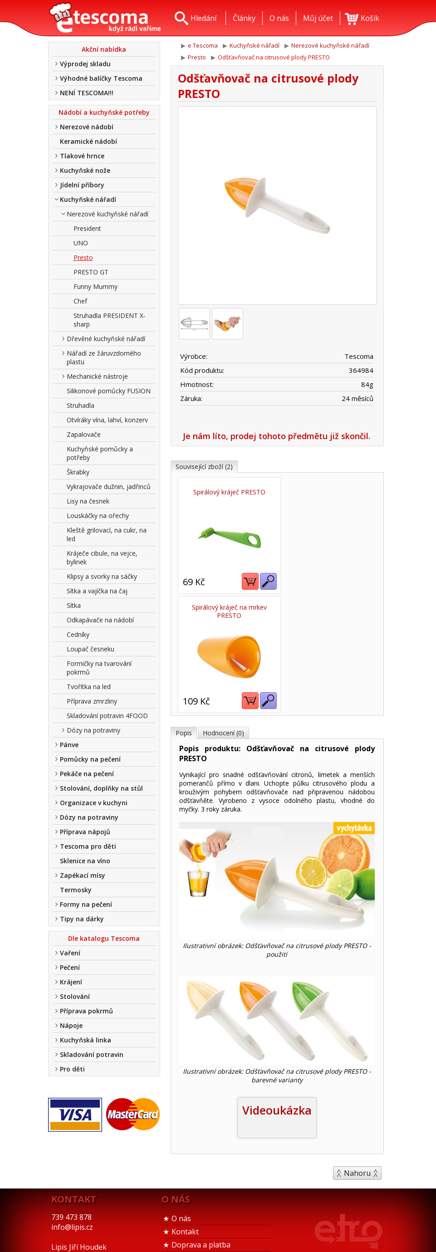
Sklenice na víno (85, 860)
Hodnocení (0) (223, 613)
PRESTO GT (90, 272)
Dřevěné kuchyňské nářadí (106, 338)
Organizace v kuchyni (93, 802)
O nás (181, 1169)
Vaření (70, 953)
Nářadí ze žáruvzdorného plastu (104, 357)
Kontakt (185, 1182)
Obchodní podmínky (205, 1208)
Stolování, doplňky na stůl (101, 788)
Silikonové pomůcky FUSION (109, 390)
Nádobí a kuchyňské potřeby (104, 112)
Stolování (75, 996)
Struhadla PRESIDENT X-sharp (109, 319)
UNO (80, 243)
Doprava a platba (200, 1195)
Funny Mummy (95, 286)
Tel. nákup (189, 1221)
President (87, 228)
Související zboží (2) (204, 466)
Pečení (70, 967)
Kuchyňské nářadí (88, 199)
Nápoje (71, 1025)
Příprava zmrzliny (92, 701)
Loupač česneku (90, 649)
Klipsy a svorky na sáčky (102, 576)
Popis (184, 613)
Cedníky (78, 634)
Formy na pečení (86, 904)
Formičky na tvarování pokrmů (99, 667)
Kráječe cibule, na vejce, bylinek (102, 557)
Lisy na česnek (88, 501)
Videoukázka (277, 990)
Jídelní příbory (82, 185)
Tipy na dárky (82, 919)
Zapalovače (84, 434)
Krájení (71, 982)
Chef (80, 301)
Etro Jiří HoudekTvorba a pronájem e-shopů (348, 1218)
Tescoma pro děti (88, 846)
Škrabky (78, 472)
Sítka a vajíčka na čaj (97, 591)
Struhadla (80, 405)
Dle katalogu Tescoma (104, 938)
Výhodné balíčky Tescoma (101, 78)
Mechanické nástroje (97, 376)
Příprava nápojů (85, 831)
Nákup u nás (193, 1234)
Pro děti (72, 1069)
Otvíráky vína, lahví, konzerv (107, 420)
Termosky (76, 889)
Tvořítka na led (89, 686)
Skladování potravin (91, 1054)
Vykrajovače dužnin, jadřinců (109, 486)
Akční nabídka (104, 49)
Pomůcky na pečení (90, 759)
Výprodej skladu (85, 63)
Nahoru (357, 1054)
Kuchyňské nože (85, 170)
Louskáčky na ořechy (98, 515)
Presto (83, 257)
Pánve (69, 744)
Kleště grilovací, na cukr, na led (107, 534)
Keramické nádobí (88, 141)
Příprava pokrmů (86, 1011)
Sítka (74, 605)
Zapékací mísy (82, 875)
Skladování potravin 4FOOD (107, 715)
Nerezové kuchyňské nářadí (107, 214)
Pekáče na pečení (87, 773)
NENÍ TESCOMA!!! (86, 92)
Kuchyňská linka (85, 1040)
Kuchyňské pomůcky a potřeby (100, 453)
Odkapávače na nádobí (100, 620)
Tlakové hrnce (82, 156)
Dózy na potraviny (93, 730)
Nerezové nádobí (86, 126)
